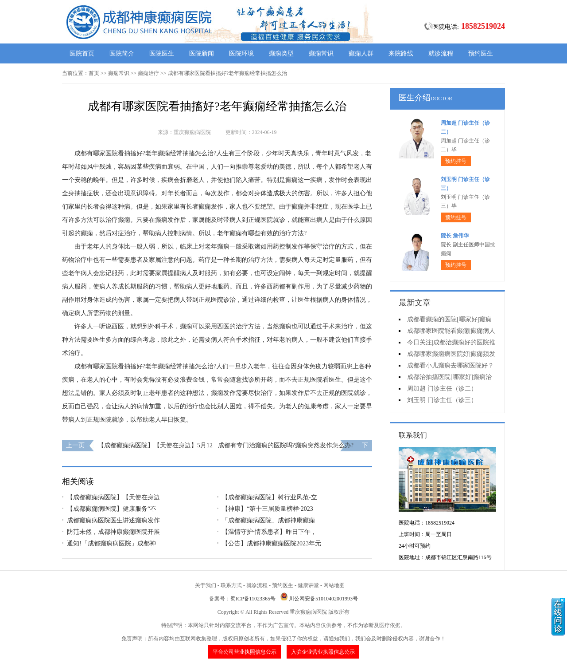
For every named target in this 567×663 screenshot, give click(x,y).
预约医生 (480, 53)
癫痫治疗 (148, 73)
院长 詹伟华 (455, 236)
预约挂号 (455, 161)
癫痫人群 (361, 53)
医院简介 (121, 53)
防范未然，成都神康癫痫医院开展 (113, 532)
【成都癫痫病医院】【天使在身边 (113, 497)
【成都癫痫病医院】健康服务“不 (111, 508)
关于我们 (205, 585)
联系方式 (231, 585)
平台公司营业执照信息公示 (244, 652)
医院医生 (161, 53)
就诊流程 (440, 53)
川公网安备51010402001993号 (323, 599)
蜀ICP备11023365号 (253, 599)
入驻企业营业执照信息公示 (323, 652)
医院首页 (82, 53)
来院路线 (400, 53)
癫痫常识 (321, 53)
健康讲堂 (308, 585)
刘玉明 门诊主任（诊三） (442, 400)
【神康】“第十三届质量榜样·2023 (267, 508)
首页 (94, 73)
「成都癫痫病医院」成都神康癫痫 (268, 520)
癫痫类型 (281, 53)
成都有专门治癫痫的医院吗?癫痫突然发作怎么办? (285, 445)
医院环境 (241, 53)
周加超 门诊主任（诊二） (442, 388)
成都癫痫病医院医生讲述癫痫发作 (113, 520)
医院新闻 (201, 53)
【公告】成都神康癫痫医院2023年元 (271, 543)
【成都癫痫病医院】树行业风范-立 (269, 497)
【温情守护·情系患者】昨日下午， (269, 532)
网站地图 (334, 585)
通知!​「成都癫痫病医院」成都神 (111, 543)
